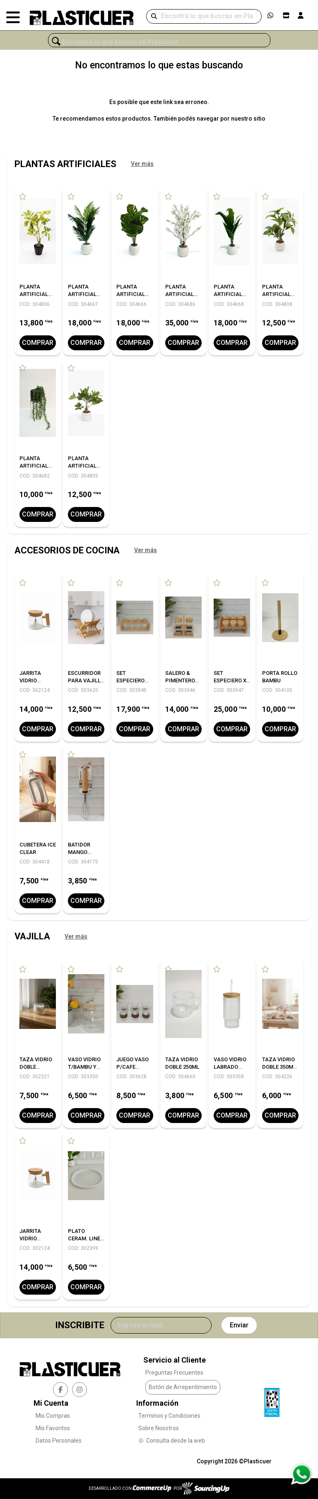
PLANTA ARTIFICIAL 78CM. (82, 294)
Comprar (37, 343)
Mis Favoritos (53, 1428)
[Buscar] (204, 16)
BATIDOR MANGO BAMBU (79, 852)
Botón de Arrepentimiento (183, 1387)
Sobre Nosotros (158, 1428)
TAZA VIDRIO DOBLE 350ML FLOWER (279, 1066)
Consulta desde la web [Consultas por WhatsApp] (171, 1440)
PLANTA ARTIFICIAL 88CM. (228, 294)
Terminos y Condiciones (169, 1415)
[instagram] (79, 1389)
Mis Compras (53, 1415)
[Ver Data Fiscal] (271, 1400)
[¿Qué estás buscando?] (159, 42)
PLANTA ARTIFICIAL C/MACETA (33, 294)
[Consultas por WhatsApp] (301, 1474)
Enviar (239, 1325)
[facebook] (60, 1389)
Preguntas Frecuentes (174, 1372)
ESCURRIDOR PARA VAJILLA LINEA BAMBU (86, 680)
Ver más (142, 163)
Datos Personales (59, 1440)
